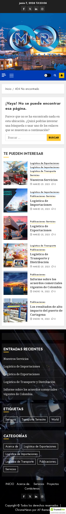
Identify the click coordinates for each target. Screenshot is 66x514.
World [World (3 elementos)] (55, 419)
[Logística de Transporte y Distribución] (15, 255)
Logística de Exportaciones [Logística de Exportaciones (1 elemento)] (40, 446)
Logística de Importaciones (44, 167)
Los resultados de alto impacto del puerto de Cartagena (46, 311)
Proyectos (53, 484)
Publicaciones (37, 196)
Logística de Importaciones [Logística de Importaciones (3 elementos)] (21, 454)
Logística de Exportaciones (44, 163)
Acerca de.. (24, 484)
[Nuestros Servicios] (15, 173)
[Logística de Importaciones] (15, 200)
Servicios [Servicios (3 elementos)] (10, 469)
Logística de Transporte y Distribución (39, 258)
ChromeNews (23, 510)
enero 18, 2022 (41, 291)
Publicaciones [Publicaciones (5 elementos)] (47, 462)
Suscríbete (61, 75)
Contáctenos (32, 489)
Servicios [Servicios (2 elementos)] (10, 419)
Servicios (34, 175)
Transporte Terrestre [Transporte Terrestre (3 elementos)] (34, 419)
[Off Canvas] (4, 75)
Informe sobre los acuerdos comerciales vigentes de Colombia (46, 283)
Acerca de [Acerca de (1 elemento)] (11, 446)
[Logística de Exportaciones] (15, 228)
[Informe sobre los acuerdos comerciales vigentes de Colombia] (15, 283)
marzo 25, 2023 (41, 184)
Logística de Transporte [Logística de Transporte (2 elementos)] (19, 462)
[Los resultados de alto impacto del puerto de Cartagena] (15, 310)
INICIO (9, 484)
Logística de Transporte (43, 171)
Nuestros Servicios (44, 180)
